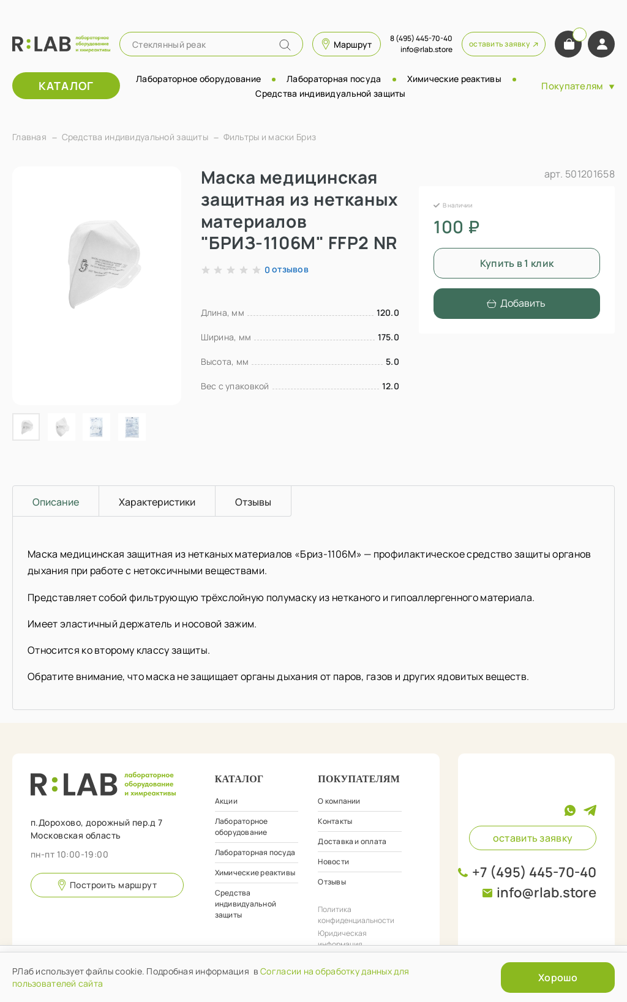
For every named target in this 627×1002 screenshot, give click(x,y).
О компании (339, 801)
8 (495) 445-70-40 (421, 38)
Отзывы (331, 882)
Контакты (335, 821)
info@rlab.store (546, 892)
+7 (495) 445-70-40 (534, 872)
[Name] (285, 45)
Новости (333, 861)
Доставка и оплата (352, 841)
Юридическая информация (342, 938)
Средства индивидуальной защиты (330, 93)
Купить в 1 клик (517, 263)
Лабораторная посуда (334, 78)
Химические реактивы (454, 78)
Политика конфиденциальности (356, 914)
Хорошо (557, 977)
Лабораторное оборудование (198, 78)
